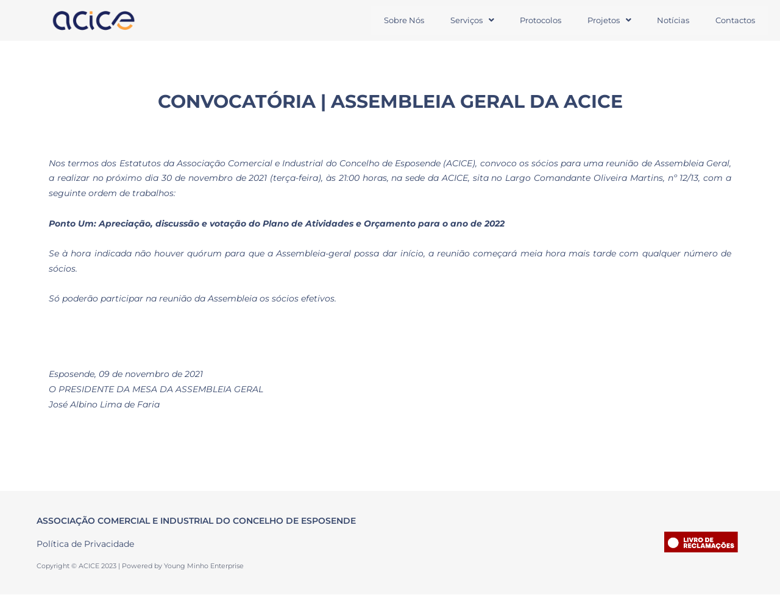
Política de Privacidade (85, 543)
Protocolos (537, 20)
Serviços (468, 20)
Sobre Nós (399, 20)
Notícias (672, 20)
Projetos (607, 20)
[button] (468, 20)
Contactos (734, 20)
